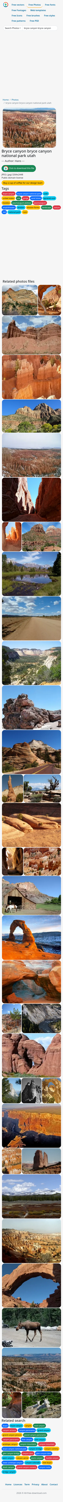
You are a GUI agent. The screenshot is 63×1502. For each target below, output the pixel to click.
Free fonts (50, 4)
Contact (54, 1484)
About (44, 1484)
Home (6, 99)
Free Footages (19, 10)
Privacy (35, 1484)
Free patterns (19, 20)
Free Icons (17, 15)
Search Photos (12, 28)
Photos (15, 99)
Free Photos (34, 4)
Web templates (38, 10)
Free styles (49, 15)
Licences (18, 1484)
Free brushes (33, 15)
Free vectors (18, 4)
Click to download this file (18, 168)
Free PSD (34, 20)
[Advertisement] (31, 65)
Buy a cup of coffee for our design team (23, 182)
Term (27, 1484)
